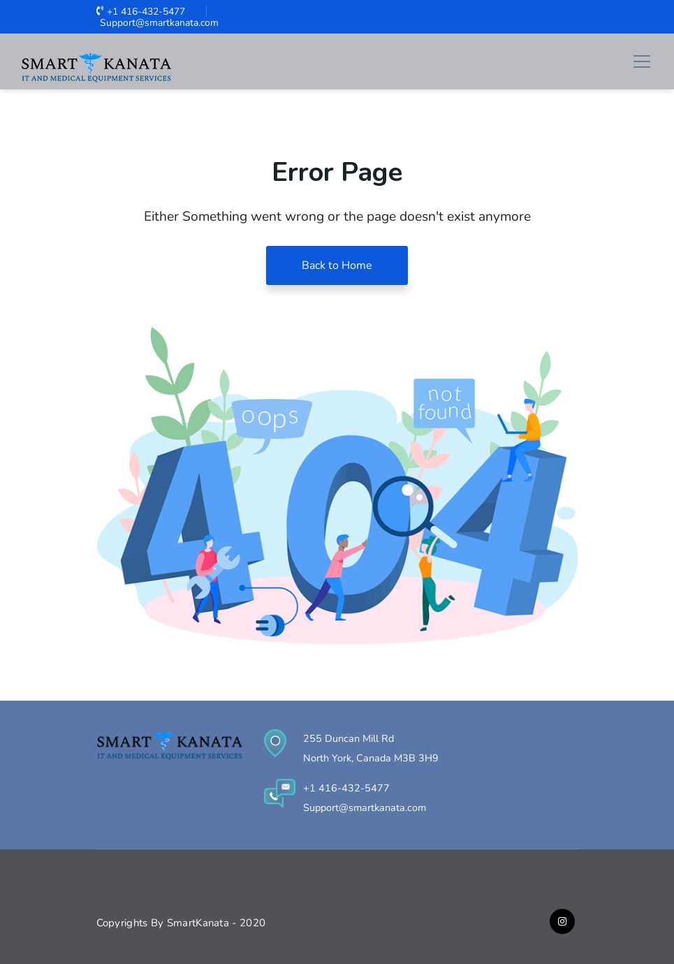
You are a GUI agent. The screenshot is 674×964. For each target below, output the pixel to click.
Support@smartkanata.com (157, 22)
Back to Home (337, 265)
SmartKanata (200, 923)
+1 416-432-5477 (140, 11)
